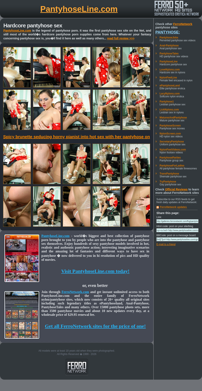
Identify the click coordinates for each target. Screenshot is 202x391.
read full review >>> (120, 38)
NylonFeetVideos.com (173, 149)
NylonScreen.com (170, 133)
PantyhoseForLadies (172, 165)
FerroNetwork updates (173, 207)
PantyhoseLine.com (79, 8)
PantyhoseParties (170, 157)
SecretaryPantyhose (172, 141)
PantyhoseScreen (170, 125)
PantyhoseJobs (169, 37)
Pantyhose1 (167, 101)
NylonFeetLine (168, 77)
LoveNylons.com (170, 69)
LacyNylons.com (170, 93)
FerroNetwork (182, 24)
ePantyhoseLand (170, 85)
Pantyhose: (167, 32)
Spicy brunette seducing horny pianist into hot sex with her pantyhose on (76, 136)
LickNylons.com (169, 109)
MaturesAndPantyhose (173, 117)
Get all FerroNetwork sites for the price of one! (95, 326)
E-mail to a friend (166, 244)
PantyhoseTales (169, 53)
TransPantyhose (169, 173)
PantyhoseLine (168, 61)
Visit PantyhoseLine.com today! (95, 271)
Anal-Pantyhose (169, 45)
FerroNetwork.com (75, 292)
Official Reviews (176, 189)
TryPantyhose (168, 181)
